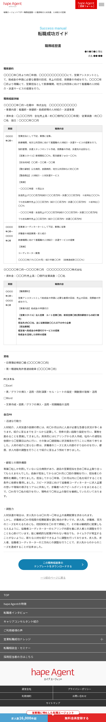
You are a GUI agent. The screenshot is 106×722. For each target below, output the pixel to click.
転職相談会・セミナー (17, 648)
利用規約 (26, 696)
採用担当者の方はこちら (18, 657)
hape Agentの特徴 (15, 604)
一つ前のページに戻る (53, 577)
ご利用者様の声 (13, 630)
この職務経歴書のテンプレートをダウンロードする (53, 564)
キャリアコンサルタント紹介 (21, 621)
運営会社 (26, 689)
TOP (6, 595)
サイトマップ (53, 703)
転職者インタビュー (16, 612)
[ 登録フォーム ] (86, 5)
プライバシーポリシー (79, 689)
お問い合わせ (79, 696)
